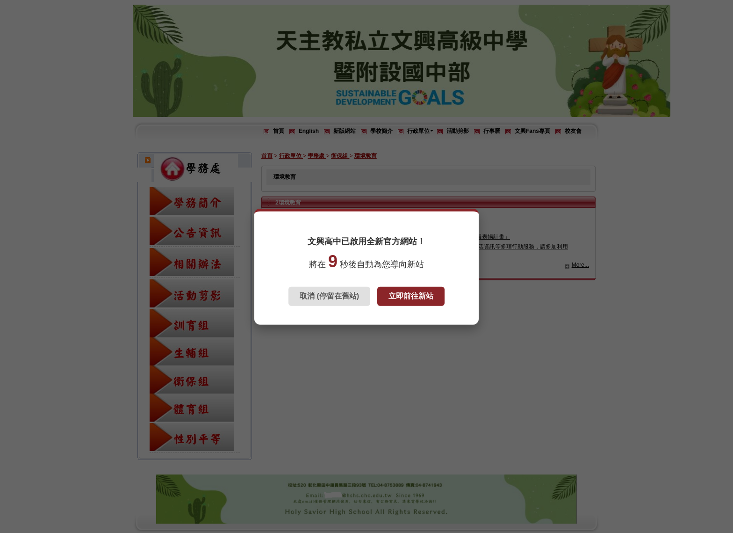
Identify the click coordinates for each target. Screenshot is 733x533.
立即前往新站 (410, 296)
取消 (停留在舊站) (329, 296)
